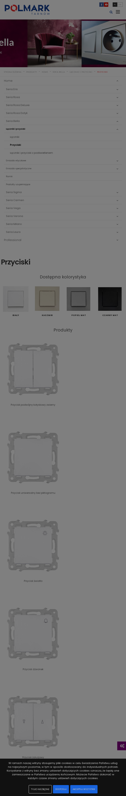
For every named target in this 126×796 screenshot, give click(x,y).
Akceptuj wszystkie (84, 789)
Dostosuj (60, 789)
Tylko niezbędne (40, 789)
